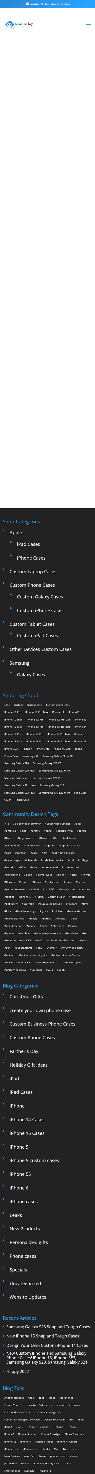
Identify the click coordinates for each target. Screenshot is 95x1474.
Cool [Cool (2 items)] (23, 772)
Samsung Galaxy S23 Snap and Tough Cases (48, 1232)
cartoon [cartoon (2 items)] (21, 758)
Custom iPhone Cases (40, 515)
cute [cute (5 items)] (34, 772)
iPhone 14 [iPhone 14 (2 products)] (80, 632)
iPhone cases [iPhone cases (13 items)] (31, 1354)
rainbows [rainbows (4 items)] (72, 838)
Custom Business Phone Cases (42, 929)
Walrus (47, 192)
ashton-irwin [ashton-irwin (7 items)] (65, 736)
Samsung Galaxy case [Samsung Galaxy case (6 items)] (47, 1368)
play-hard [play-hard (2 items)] (58, 831)
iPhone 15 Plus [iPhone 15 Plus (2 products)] (13, 646)
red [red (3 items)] (86, 838)
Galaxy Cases (31, 580)
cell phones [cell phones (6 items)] (66, 1302)
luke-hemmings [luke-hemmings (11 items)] (26, 816)
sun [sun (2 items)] (8, 853)
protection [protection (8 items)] (10, 1368)
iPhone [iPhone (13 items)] (32, 1332)
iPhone (17, 1011)
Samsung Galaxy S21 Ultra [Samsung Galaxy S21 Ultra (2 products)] (20, 690)
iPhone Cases (31, 463)
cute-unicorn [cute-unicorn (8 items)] (71, 772)
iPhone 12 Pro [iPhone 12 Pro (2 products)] (35, 624)
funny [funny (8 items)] (37, 787)
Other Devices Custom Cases (41, 554)
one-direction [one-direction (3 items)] (14, 831)
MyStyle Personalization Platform (57, 1466)
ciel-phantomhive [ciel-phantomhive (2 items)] (53, 765)
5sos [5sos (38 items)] (79, 728)
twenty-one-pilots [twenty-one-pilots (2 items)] (73, 853)
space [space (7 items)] (84, 845)
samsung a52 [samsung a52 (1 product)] (31, 661)
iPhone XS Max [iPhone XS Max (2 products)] (61, 654)
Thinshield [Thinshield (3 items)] (44, 1376)
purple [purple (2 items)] (74, 831)
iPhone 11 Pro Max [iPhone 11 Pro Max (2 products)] (36, 617)
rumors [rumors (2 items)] (25, 1368)
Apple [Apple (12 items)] (31, 1302)
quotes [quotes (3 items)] (10, 838)
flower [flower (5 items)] (86, 779)
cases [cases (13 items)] (51, 1302)
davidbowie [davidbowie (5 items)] (13, 779)
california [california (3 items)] (70, 743)
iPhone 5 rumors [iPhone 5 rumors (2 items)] (74, 1339)
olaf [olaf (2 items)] (74, 823)
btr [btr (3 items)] (57, 743)
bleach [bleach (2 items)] (45, 743)
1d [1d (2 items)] (7, 728)
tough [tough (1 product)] (7, 705)
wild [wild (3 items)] (50, 875)
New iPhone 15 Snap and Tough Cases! (43, 1241)
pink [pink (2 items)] (44, 831)
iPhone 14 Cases (27, 1024)
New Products (25, 1134)
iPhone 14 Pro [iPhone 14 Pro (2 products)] (34, 639)
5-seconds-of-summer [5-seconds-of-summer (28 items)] (28, 728)
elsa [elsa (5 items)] (74, 779)
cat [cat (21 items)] (45, 758)
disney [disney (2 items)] (62, 779)
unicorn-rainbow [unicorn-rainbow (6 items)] (16, 875)
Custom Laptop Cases (33, 477)
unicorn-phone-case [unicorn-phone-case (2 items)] (48, 867)
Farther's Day (24, 956)
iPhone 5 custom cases (34, 1066)
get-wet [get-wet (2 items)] (82, 787)
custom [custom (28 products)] (18, 610)
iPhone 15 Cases (27, 1038)
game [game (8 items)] (68, 787)
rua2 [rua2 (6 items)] (40, 845)
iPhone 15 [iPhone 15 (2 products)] (80, 639)
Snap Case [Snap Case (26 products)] (80, 697)
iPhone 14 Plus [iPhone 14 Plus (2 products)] (13, 639)
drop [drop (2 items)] (71, 1325)
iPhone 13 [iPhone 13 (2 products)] (80, 624)
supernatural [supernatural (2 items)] (24, 853)
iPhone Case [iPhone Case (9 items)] (11, 1354)
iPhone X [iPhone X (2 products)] (27, 654)
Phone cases (23, 1161)
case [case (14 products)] (7, 610)
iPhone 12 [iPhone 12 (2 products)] (58, 617)
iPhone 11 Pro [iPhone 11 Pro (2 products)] (12, 617)
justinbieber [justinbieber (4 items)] (78, 801)
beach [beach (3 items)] (9, 743)
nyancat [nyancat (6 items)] (62, 823)
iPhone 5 (19, 1052)
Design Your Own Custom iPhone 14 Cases (47, 1250)
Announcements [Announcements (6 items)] (14, 1302)
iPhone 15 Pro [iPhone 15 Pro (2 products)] (34, 646)
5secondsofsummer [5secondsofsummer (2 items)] (58, 728)
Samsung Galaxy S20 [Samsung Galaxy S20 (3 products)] (16, 668)
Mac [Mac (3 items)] (56, 1354)
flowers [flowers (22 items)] (10, 787)
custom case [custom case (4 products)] (34, 610)
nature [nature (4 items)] (47, 823)
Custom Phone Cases (32, 490)
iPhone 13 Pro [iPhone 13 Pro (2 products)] (35, 632)
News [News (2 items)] (42, 1361)
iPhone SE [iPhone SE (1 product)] (80, 646)
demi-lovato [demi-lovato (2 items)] (45, 779)
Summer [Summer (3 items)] (29, 1376)
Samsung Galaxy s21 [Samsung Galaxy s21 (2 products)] (16, 683)
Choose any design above (45, 287)
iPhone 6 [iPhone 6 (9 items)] (25, 1346)
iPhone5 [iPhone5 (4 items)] (9, 1339)
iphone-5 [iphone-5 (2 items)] (25, 801)
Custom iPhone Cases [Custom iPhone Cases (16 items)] (17, 1317)
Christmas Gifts (26, 902)
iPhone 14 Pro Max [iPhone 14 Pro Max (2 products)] (58, 639)
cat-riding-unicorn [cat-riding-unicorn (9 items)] (63, 758)
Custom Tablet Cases (32, 529)
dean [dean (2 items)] (29, 779)
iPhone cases (24, 1106)
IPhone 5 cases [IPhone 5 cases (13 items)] (27, 1339)
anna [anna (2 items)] (49, 736)
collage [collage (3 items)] (84, 765)
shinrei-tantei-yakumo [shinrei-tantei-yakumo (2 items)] (61, 845)
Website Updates (28, 1202)
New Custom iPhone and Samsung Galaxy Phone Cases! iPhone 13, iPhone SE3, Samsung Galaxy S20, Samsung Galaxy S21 (46, 1263)
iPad (14, 984)
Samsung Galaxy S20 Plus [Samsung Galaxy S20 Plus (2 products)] (19, 676)
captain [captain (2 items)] (49, 750)
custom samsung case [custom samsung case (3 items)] (47, 1317)
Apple (16, 437)
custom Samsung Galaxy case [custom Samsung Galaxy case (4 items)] (22, 1325)
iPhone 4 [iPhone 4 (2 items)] (45, 1332)
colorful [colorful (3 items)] (10, 772)
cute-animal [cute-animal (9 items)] (50, 772)
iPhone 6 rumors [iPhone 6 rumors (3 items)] (67, 1346)
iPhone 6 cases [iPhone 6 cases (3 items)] (44, 1346)
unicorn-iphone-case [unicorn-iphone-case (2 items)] (18, 867)
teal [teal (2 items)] (40, 853)
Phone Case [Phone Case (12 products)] (11, 661)
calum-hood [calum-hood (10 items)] (32, 750)
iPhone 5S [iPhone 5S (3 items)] (10, 1346)
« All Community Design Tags (41, 73)
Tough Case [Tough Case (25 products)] (22, 705)
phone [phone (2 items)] (32, 831)
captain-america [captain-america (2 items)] (70, 750)
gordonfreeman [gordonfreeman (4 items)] (15, 794)
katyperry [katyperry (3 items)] (12, 809)
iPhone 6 (19, 1093)
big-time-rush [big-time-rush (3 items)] (27, 743)
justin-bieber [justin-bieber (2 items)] (57, 801)
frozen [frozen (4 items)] (24, 787)
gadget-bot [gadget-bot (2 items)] (53, 787)
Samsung (19, 568)
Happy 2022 (17, 1277)
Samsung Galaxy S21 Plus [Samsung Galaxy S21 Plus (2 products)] (48, 683)
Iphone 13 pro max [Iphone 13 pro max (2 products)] (59, 632)
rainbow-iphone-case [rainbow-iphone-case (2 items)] (48, 838)
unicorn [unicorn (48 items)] (10, 860)
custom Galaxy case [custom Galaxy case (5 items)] (41, 1310)
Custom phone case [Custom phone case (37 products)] (58, 610)
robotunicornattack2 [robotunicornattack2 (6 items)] (18, 845)
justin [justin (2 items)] (40, 801)
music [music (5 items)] (33, 823)
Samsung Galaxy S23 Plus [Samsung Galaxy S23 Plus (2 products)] (19, 697)
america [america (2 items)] (11, 736)
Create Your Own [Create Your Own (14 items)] (14, 1310)
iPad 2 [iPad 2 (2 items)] (8, 1332)
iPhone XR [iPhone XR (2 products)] (42, 654)
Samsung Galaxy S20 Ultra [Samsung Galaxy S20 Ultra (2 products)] (54, 676)
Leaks (16, 1120)
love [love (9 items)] (85, 809)
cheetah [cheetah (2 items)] (32, 765)
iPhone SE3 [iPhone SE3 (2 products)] (11, 654)
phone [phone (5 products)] (78, 654)
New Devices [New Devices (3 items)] (12, 1361)
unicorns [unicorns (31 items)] (37, 875)
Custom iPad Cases (37, 541)
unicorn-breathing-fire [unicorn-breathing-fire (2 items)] (34, 860)
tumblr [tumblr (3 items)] (52, 853)
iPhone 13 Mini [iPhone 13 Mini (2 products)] (13, 632)
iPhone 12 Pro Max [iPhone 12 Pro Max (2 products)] (59, 624)
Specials (18, 1175)
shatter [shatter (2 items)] (68, 1368)
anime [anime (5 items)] (36, 736)
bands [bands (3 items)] (82, 736)
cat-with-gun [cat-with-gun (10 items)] (13, 765)
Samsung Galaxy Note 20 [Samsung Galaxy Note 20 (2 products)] (58, 661)
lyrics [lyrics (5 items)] (45, 816)
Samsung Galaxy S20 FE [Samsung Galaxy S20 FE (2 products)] (47, 668)
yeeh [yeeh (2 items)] (62, 875)
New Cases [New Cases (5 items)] (70, 1354)
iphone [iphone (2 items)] (10, 801)
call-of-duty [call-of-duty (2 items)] (13, 750)
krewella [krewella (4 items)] (29, 809)
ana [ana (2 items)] (24, 736)
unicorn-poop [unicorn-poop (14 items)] (74, 867)
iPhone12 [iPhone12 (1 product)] (74, 617)
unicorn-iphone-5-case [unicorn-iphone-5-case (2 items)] (66, 860)
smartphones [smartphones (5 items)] (12, 1376)
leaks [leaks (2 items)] (46, 1354)
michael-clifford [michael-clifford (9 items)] (78, 816)
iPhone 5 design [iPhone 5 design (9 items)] (50, 1339)
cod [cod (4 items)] (71, 765)
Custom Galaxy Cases (40, 502)
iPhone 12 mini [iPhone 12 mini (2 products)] (13, 624)
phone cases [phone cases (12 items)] (57, 1361)
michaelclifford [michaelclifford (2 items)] (15, 823)
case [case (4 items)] (35, 758)
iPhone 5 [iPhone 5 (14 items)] (74, 1332)
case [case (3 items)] (41, 1302)
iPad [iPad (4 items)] (81, 1325)
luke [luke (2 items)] (8, 816)
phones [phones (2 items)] (73, 1361)
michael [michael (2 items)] (58, 816)
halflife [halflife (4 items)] (34, 794)
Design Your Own (50, 365)
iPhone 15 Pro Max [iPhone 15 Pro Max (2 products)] (58, 646)
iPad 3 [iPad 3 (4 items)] (20, 1332)
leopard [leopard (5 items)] (72, 809)
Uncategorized (25, 1188)
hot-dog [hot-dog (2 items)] (85, 794)
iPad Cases (28, 449)
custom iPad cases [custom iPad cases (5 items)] (68, 1310)
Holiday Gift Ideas (29, 970)
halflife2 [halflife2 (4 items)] (49, 794)
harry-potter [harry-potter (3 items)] (67, 794)
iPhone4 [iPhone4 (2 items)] (60, 1332)
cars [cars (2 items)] (8, 758)
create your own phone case (40, 915)
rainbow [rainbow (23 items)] (25, 838)
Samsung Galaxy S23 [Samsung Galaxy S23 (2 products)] (52, 690)
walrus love (27, 132)
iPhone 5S (20, 1079)
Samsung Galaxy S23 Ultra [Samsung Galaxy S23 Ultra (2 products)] (54, 697)
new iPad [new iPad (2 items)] (29, 1361)
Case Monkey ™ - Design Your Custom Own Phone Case (56, 1459)
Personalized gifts (29, 1147)
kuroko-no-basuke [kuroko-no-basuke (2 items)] (51, 809)
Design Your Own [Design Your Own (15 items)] (54, 1325)
